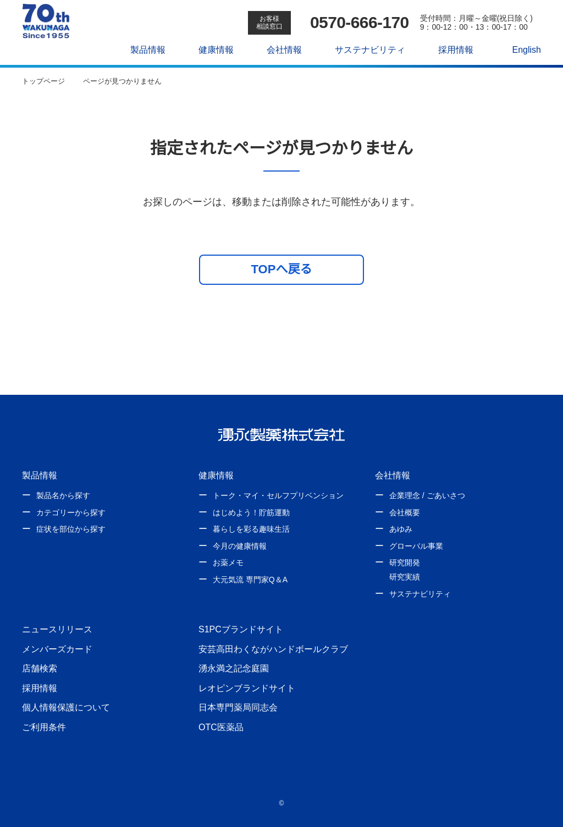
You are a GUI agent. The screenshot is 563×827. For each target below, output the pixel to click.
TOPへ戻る (281, 269)
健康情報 (210, 49)
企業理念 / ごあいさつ (427, 495)
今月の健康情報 (240, 546)
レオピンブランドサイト (246, 687)
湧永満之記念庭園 (233, 668)
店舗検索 (39, 668)
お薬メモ (228, 562)
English (520, 49)
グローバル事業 (416, 546)
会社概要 (404, 512)
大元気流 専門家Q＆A (249, 579)
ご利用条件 (44, 727)
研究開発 (404, 562)
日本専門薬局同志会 (238, 707)
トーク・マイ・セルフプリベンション (278, 495)
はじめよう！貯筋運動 (251, 512)
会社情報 (278, 49)
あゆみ (400, 528)
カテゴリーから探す (71, 512)
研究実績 (404, 576)
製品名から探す (63, 495)
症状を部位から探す (71, 528)
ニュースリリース (56, 629)
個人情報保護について (66, 707)
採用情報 (449, 49)
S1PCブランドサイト (240, 629)
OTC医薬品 (220, 727)
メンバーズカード (57, 648)
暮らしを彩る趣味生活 (251, 528)
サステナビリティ (364, 49)
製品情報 (142, 49)
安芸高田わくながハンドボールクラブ (273, 648)
